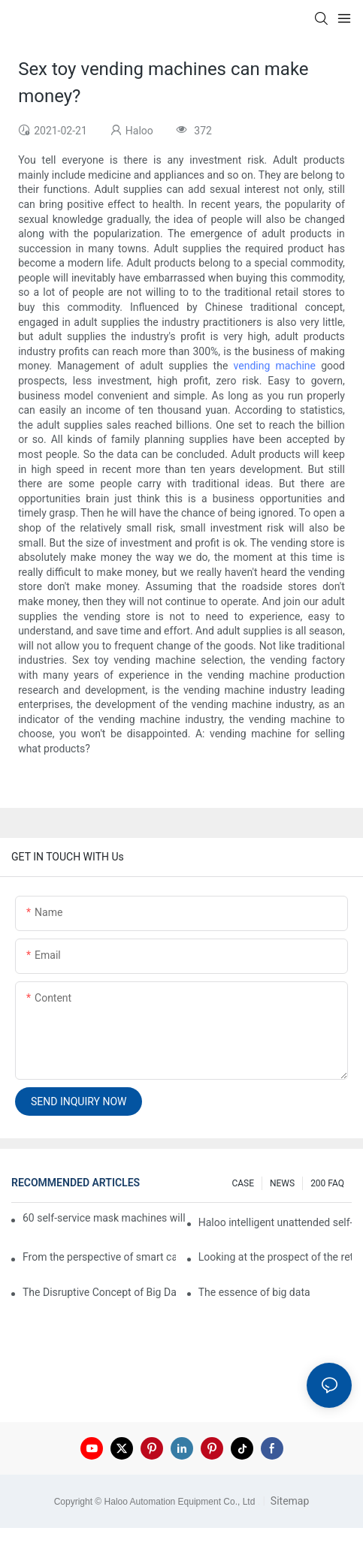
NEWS (282, 1183)
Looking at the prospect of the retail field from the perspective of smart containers (275, 1257)
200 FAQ (327, 1183)
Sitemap (288, 1501)
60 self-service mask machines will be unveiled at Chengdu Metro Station (105, 1218)
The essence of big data (254, 1292)
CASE (242, 1183)
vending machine (275, 366)
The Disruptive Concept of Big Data (99, 1292)
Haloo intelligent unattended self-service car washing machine (275, 1222)
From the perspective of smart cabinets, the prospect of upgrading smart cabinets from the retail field (99, 1257)
